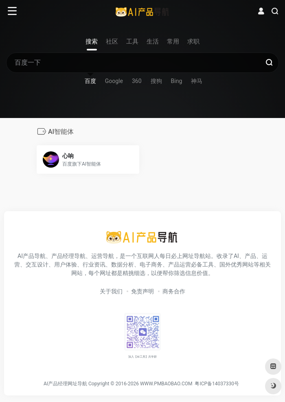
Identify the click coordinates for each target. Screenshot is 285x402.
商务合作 (173, 291)
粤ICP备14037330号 (217, 384)
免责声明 (142, 291)
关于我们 (111, 291)
